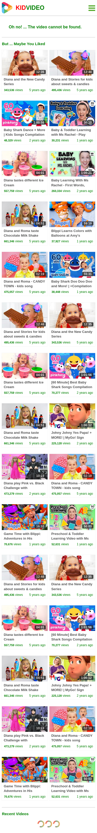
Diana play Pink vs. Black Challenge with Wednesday (24, 487)
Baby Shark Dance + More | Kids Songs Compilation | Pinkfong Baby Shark (24, 134)
